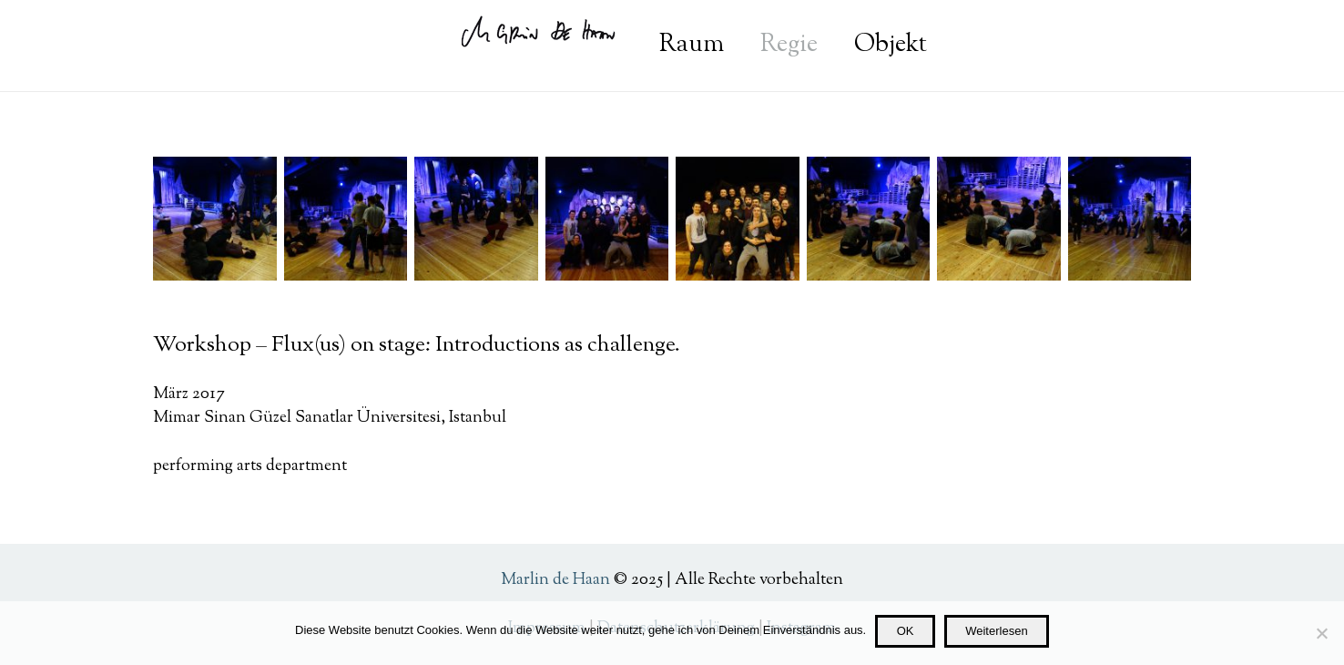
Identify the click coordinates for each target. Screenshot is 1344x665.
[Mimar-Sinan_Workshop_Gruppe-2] (607, 219)
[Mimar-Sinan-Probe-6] (476, 219)
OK (905, 631)
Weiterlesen (996, 631)
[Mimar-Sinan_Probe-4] (999, 219)
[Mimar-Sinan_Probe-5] (869, 219)
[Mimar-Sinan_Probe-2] (215, 219)
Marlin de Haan (555, 580)
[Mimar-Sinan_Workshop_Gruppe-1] (737, 219)
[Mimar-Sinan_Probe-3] (1130, 219)
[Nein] (1321, 633)
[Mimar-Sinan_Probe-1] (346, 219)
